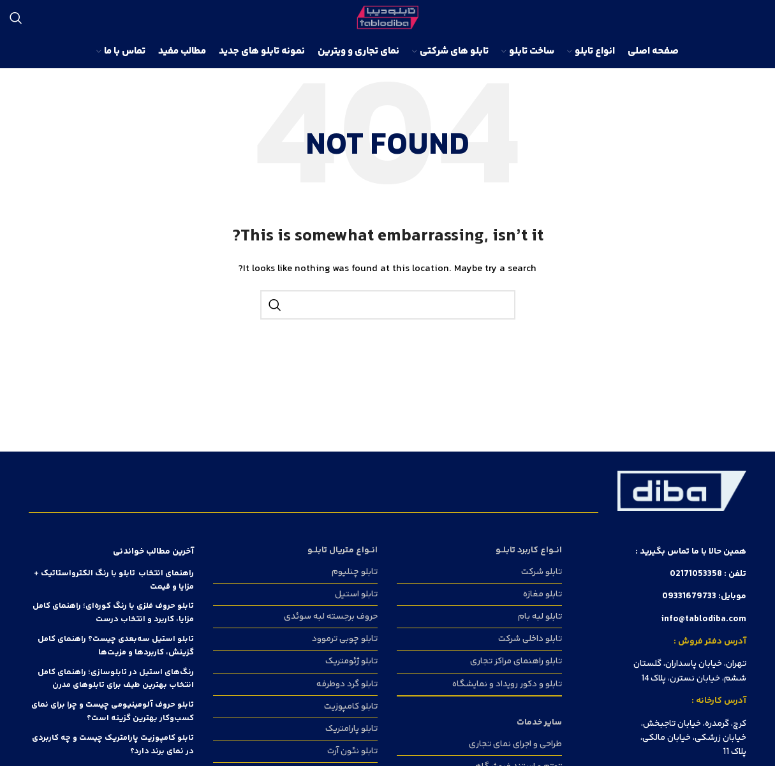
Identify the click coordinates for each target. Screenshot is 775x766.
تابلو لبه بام (540, 617)
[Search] (16, 18)
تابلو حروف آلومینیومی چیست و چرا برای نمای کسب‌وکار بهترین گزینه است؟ (112, 711)
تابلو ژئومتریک (351, 661)
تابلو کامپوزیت (351, 707)
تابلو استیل (356, 594)
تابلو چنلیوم (355, 572)
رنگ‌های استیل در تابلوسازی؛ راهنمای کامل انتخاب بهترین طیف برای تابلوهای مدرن (116, 679)
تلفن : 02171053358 (708, 574)
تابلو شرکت (541, 572)
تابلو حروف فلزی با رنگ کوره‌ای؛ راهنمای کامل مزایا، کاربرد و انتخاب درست (113, 613)
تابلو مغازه (542, 594)
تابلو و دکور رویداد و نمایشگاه (507, 684)
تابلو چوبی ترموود (345, 639)
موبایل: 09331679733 (704, 596)
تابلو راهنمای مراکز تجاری (516, 661)
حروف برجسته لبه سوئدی (331, 617)
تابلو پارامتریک (351, 729)
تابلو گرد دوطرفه (347, 684)
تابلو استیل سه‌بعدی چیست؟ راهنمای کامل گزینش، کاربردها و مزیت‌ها (116, 646)
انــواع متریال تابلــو (342, 550)
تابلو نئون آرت (352, 751)
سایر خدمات (539, 723)
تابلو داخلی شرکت (530, 639)
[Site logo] (387, 18)
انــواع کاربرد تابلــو (529, 550)
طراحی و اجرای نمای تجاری (515, 744)
